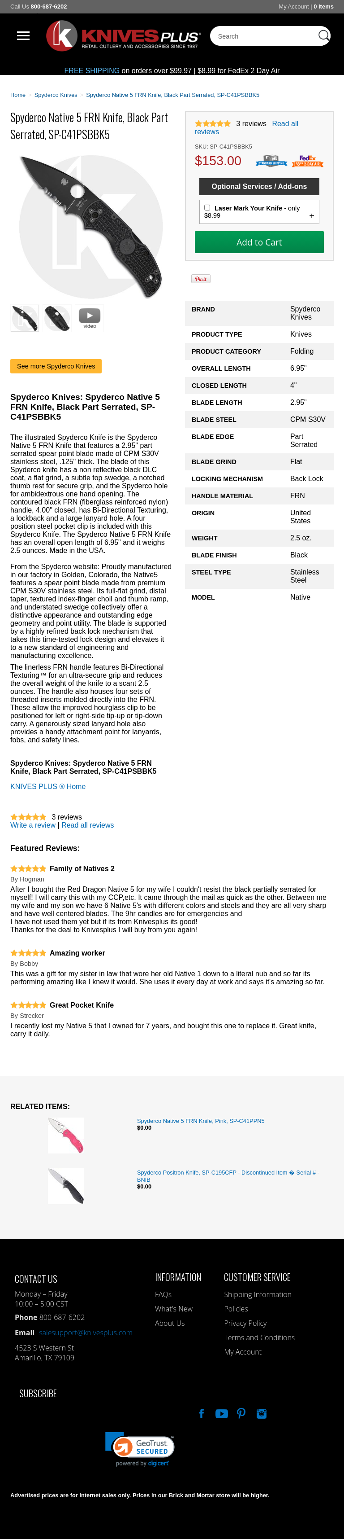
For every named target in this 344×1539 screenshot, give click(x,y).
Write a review (33, 825)
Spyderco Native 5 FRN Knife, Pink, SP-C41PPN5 (201, 1121)
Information (178, 1277)
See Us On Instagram (261, 1412)
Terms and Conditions (259, 1337)
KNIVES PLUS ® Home (48, 786)
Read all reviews (87, 825)
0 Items (324, 6)
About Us (170, 1323)
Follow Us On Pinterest (240, 1412)
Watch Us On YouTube (221, 1412)
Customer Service (257, 1277)
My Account (294, 6)
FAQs (163, 1294)
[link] (140, 1449)
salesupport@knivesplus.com (86, 1332)
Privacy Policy (245, 1323)
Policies (236, 1309)
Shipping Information (258, 1294)
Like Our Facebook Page (201, 1412)
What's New (174, 1309)
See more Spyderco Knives (56, 366)
